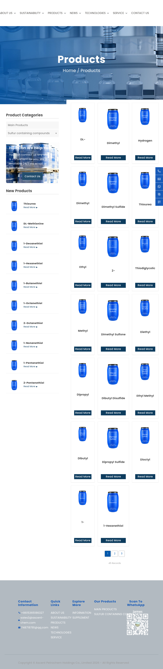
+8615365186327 (32, 613)
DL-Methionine (34, 224)
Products (55, 13)
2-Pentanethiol (34, 383)
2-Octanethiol (33, 323)
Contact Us (140, 13)
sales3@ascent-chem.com (32, 620)
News (74, 13)
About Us (57, 613)
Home (69, 71)
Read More (29, 207)
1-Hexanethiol (33, 263)
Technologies (95, 13)
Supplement (80, 618)
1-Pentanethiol (34, 363)
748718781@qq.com (34, 628)
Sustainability (30, 13)
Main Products (18, 125)
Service (118, 13)
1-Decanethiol (33, 244)
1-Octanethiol (33, 303)
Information (81, 613)
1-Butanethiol (33, 283)
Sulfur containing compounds (32, 133)
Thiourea (30, 204)
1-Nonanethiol (33, 343)
